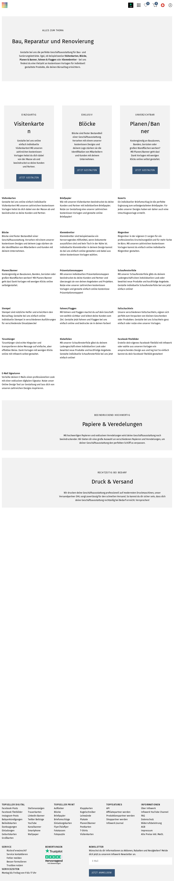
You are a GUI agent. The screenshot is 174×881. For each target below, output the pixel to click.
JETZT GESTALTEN (14, 242)
